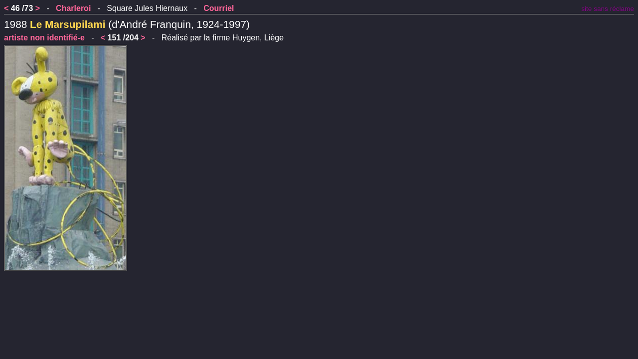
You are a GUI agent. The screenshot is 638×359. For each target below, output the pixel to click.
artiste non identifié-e (44, 37)
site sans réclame (607, 8)
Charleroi (73, 8)
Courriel (218, 8)
